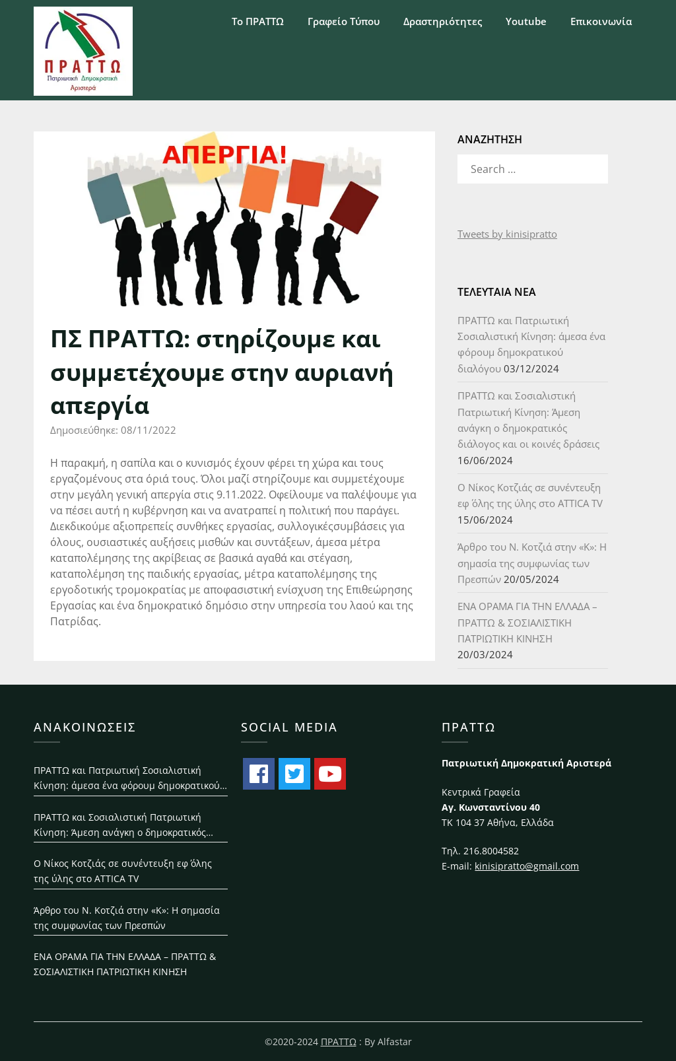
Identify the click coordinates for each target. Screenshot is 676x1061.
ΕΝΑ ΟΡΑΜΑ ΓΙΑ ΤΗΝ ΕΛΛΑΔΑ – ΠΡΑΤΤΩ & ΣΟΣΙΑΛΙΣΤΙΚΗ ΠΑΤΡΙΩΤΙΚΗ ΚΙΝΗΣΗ (527, 622)
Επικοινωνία (601, 21)
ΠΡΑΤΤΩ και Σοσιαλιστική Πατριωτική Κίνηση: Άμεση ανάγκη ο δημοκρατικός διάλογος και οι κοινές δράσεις (120, 825)
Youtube (526, 21)
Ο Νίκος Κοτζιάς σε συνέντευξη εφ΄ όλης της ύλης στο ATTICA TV (123, 871)
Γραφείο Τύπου (344, 21)
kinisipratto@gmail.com (527, 866)
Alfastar (395, 1041)
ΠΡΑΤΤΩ (338, 1041)
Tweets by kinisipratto (507, 233)
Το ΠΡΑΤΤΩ (258, 21)
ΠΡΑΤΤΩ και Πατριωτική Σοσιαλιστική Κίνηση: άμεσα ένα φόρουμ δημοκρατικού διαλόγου (127, 779)
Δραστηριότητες (442, 21)
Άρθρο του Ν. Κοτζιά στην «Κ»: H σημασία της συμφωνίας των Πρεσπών (532, 563)
